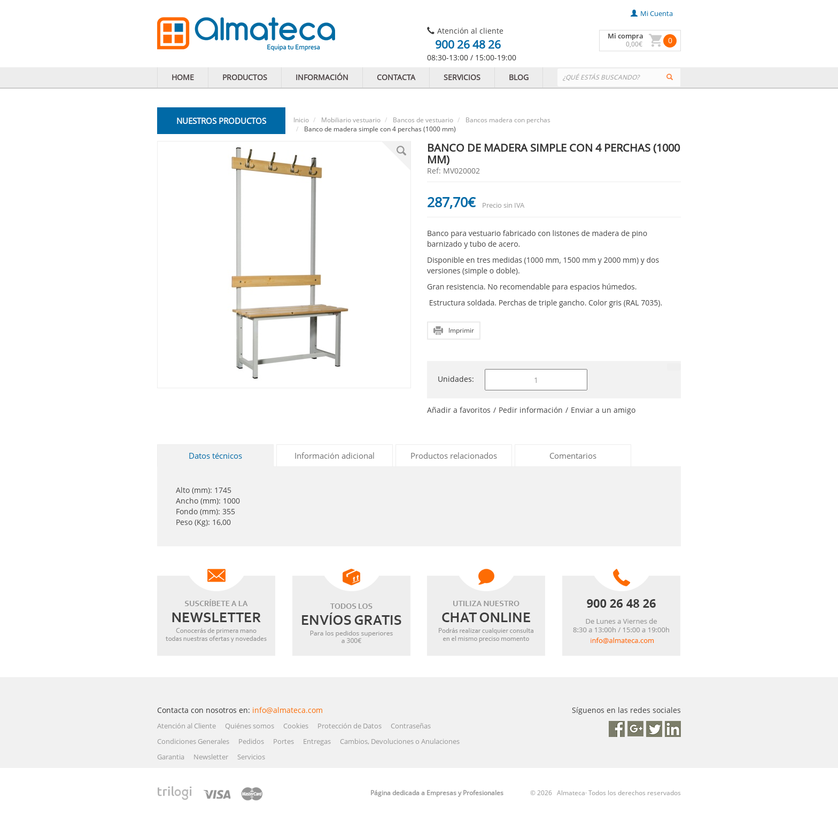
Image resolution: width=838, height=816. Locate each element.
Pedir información (531, 410)
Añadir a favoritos (459, 410)
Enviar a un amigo (603, 410)
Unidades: (456, 379)
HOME (183, 77)
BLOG (519, 77)
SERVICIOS (462, 77)
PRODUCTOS (244, 77)
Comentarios (572, 455)
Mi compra (625, 36)
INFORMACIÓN (322, 77)
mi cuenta (652, 13)
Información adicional (334, 455)
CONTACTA (396, 77)
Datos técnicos (215, 455)
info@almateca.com (287, 710)
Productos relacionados (453, 455)
